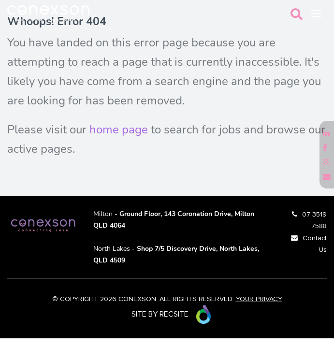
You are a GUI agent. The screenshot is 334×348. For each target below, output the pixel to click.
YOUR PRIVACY (259, 299)
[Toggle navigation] (316, 13)
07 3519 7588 (314, 220)
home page (118, 129)
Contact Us (315, 244)
